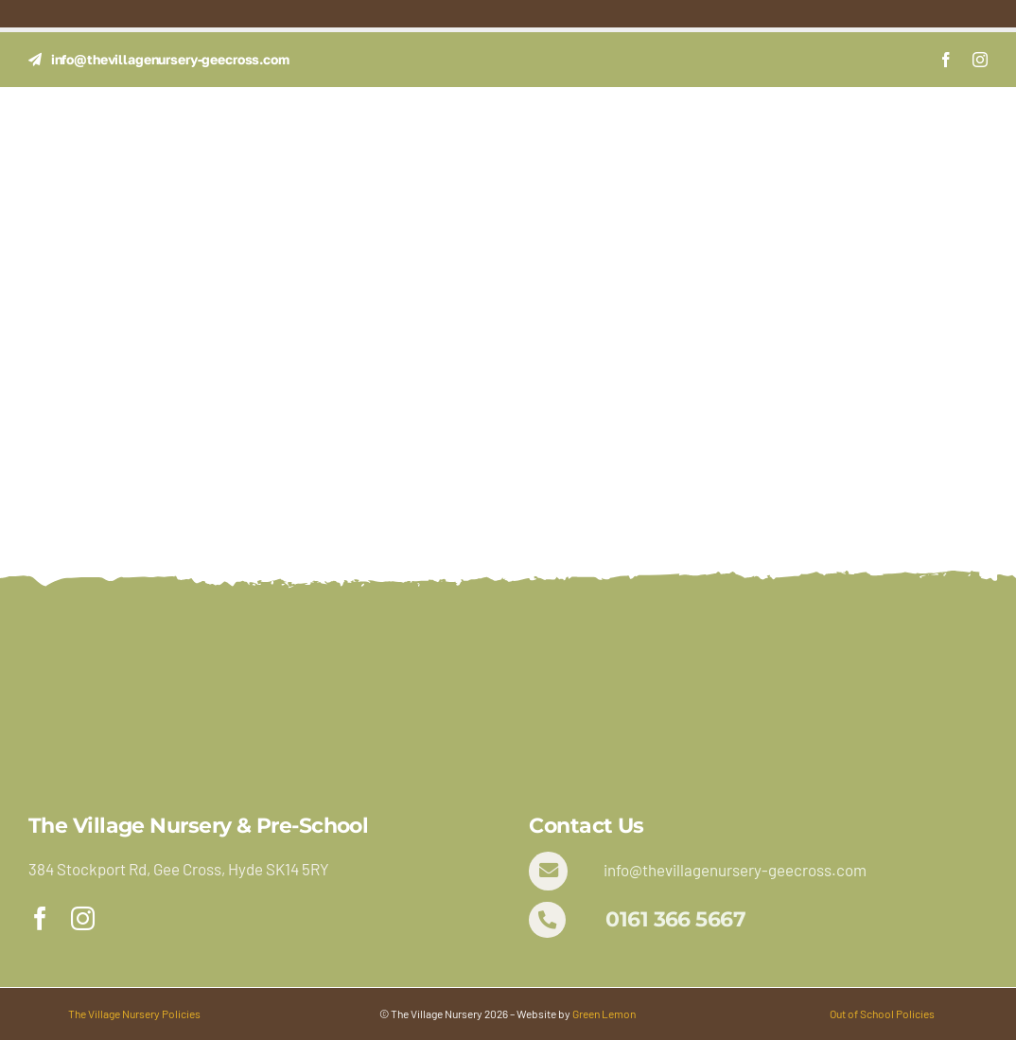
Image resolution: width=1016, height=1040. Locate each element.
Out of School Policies (882, 1013)
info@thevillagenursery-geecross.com (735, 869)
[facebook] (946, 59)
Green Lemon (604, 1013)
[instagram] (980, 59)
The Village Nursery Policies (134, 1013)
